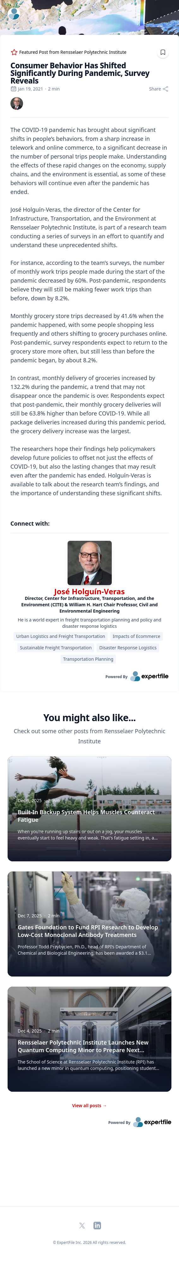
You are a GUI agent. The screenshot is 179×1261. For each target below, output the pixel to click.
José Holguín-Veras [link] (89, 591)
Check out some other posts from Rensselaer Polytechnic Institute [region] (89, 736)
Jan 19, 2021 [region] (26, 89)
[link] (16, 103)
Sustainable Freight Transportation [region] (56, 648)
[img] (16, 103)
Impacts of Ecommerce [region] (136, 636)
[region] (89, 315)
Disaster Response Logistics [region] (128, 648)
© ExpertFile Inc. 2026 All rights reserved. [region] (89, 1242)
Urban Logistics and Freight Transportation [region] (60, 636)
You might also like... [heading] (89, 717)
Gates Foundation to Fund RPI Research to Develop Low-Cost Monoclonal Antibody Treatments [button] (88, 931)
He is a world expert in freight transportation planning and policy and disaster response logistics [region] (89, 623)
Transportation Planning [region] (88, 659)
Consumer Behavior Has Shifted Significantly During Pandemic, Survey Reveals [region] (79, 73)
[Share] (159, 89)
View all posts (89, 1105)
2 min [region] (54, 89)
